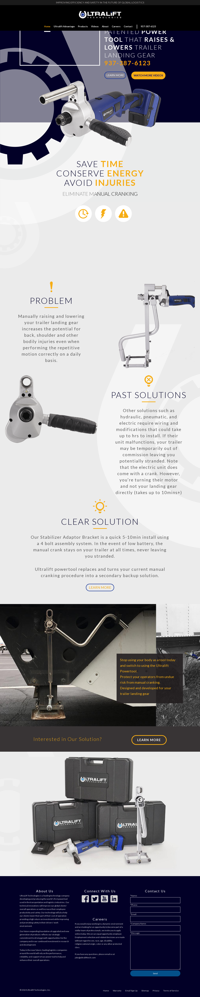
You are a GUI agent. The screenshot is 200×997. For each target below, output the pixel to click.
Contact (128, 26)
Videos (95, 26)
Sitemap (145, 989)
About (105, 26)
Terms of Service (171, 989)
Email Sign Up (131, 989)
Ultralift (64, 26)
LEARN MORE (115, 75)
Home (47, 26)
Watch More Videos (148, 75)
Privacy (156, 989)
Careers (116, 26)
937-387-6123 (148, 26)
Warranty (117, 989)
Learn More (100, 586)
